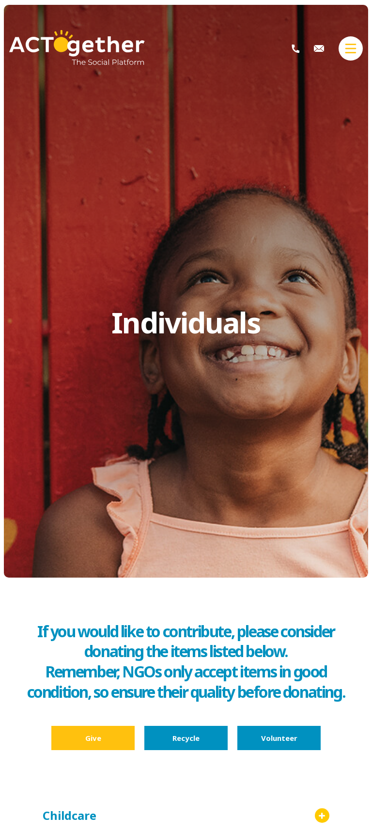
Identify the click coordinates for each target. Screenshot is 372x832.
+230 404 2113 (296, 48)
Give (93, 738)
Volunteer (279, 738)
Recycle (186, 738)
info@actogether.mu (319, 48)
